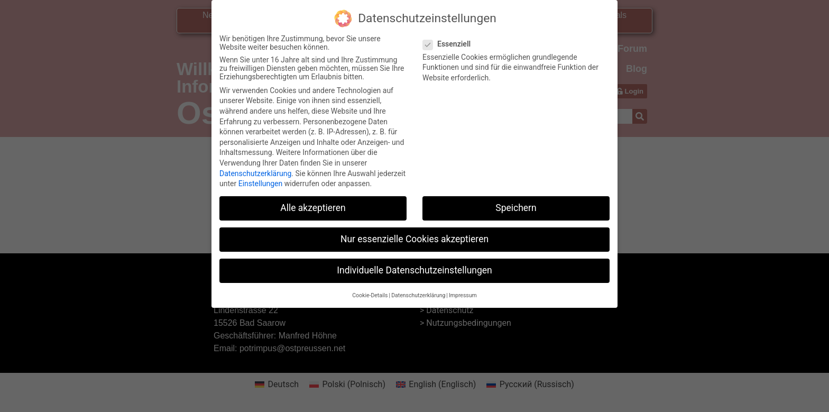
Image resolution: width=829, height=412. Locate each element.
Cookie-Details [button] (370, 290)
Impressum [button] (463, 290)
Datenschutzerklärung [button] (418, 290)
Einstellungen (260, 179)
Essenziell (449, 38)
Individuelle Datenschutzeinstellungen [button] (414, 265)
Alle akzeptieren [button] (313, 203)
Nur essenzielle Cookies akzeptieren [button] (414, 234)
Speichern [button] (515, 203)
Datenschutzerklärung (255, 168)
